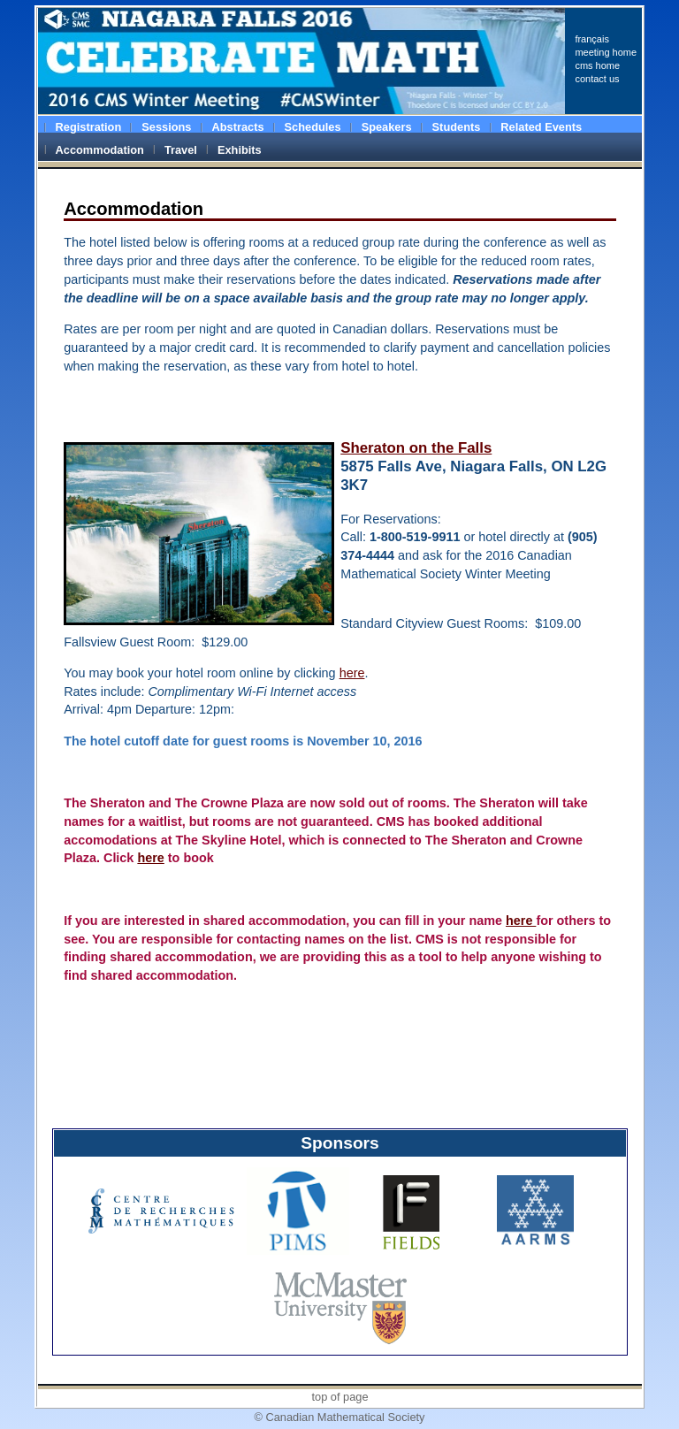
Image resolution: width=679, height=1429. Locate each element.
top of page (339, 1396)
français (592, 39)
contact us (597, 78)
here (352, 673)
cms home (597, 65)
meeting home (606, 52)
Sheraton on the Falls (416, 447)
